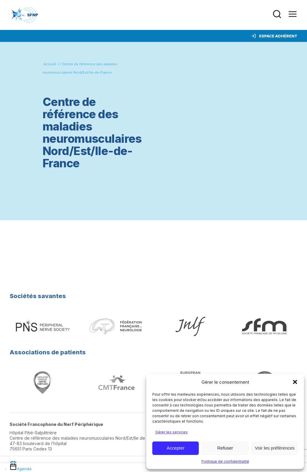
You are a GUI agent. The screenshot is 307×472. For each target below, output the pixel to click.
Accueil (49, 64)
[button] (295, 382)
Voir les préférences (275, 447)
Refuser (225, 447)
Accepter (175, 447)
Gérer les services (171, 432)
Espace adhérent (274, 36)
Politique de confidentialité (225, 461)
